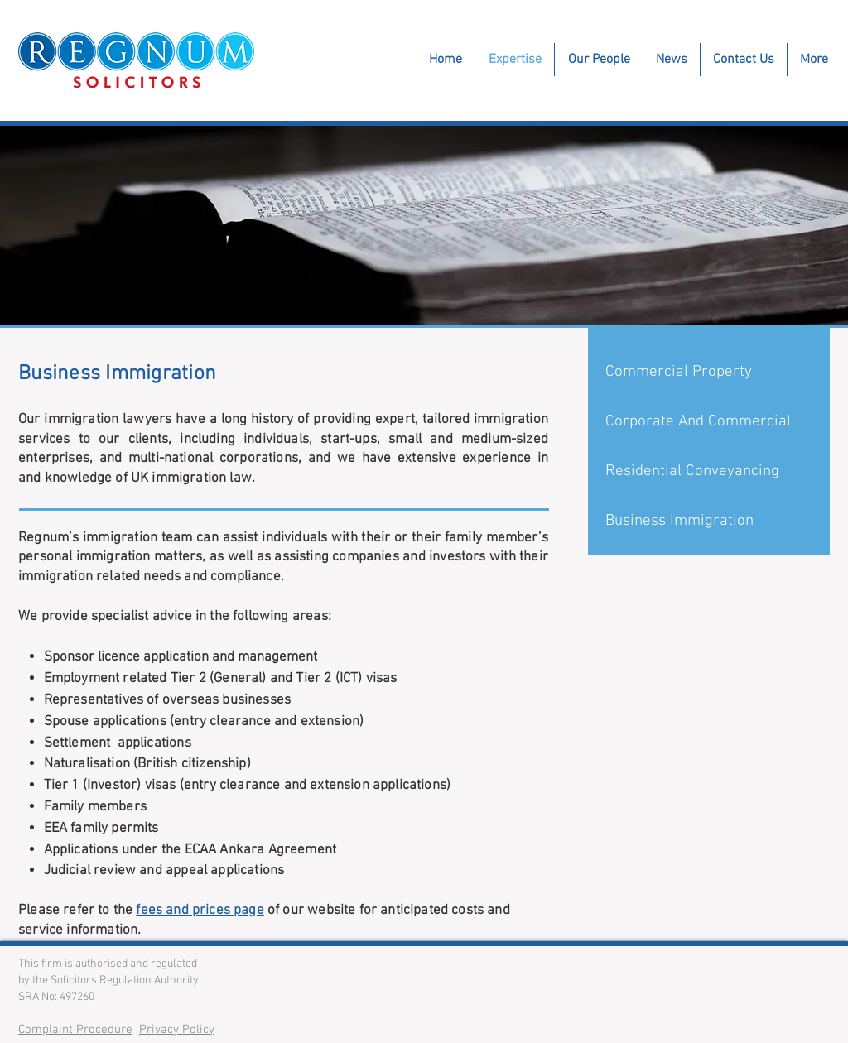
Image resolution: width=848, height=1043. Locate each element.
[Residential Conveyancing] (709, 471)
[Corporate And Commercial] (709, 422)
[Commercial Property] (709, 372)
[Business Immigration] (709, 521)
